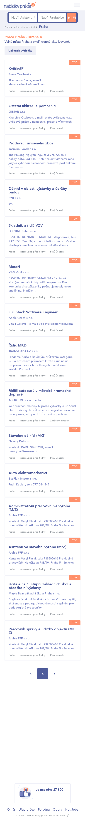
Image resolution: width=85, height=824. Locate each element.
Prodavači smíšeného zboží (31, 143)
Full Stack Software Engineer (33, 312)
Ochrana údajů (61, 815)
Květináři (16, 68)
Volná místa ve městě (24, 27)
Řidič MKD (18, 345)
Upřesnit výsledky (20, 50)
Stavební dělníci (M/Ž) (27, 435)
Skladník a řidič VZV (26, 225)
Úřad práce (27, 809)
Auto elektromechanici (28, 472)
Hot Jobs (71, 809)
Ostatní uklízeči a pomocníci (32, 106)
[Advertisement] (42, 731)
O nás (11, 809)
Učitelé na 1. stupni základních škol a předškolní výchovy (40, 586)
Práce (7, 27)
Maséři (14, 266)
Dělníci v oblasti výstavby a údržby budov (38, 190)
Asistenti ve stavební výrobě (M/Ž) (37, 546)
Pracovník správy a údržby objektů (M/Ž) (41, 631)
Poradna (44, 809)
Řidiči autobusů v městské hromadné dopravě (40, 392)
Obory (57, 809)
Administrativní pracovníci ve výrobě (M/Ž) (39, 508)
